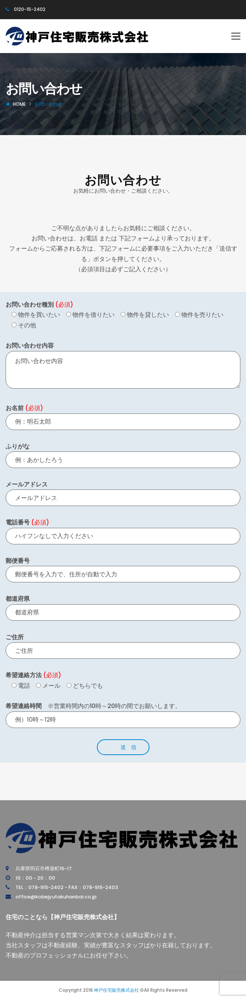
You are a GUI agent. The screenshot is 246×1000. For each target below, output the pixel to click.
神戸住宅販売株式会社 (116, 990)
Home (19, 104)
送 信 (128, 747)
